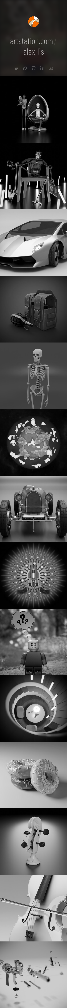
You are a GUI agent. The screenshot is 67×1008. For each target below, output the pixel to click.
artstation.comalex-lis (33, 45)
